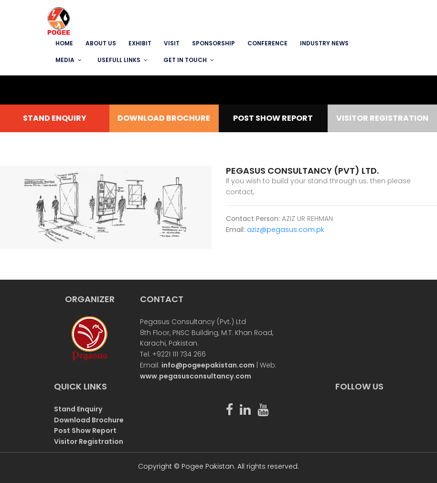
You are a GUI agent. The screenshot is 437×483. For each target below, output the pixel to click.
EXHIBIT (139, 43)
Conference (267, 43)
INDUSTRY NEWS (324, 43)
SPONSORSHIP (213, 43)
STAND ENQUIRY (54, 118)
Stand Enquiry (78, 409)
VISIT (172, 43)
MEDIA (65, 60)
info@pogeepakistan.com (208, 365)
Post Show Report (85, 430)
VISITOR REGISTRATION (382, 118)
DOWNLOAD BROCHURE (163, 118)
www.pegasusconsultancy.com (195, 376)
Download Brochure (89, 420)
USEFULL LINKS (118, 60)
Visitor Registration (88, 441)
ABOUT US (100, 43)
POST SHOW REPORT (273, 118)
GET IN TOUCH (185, 60)
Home (64, 43)
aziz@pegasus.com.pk (285, 229)
